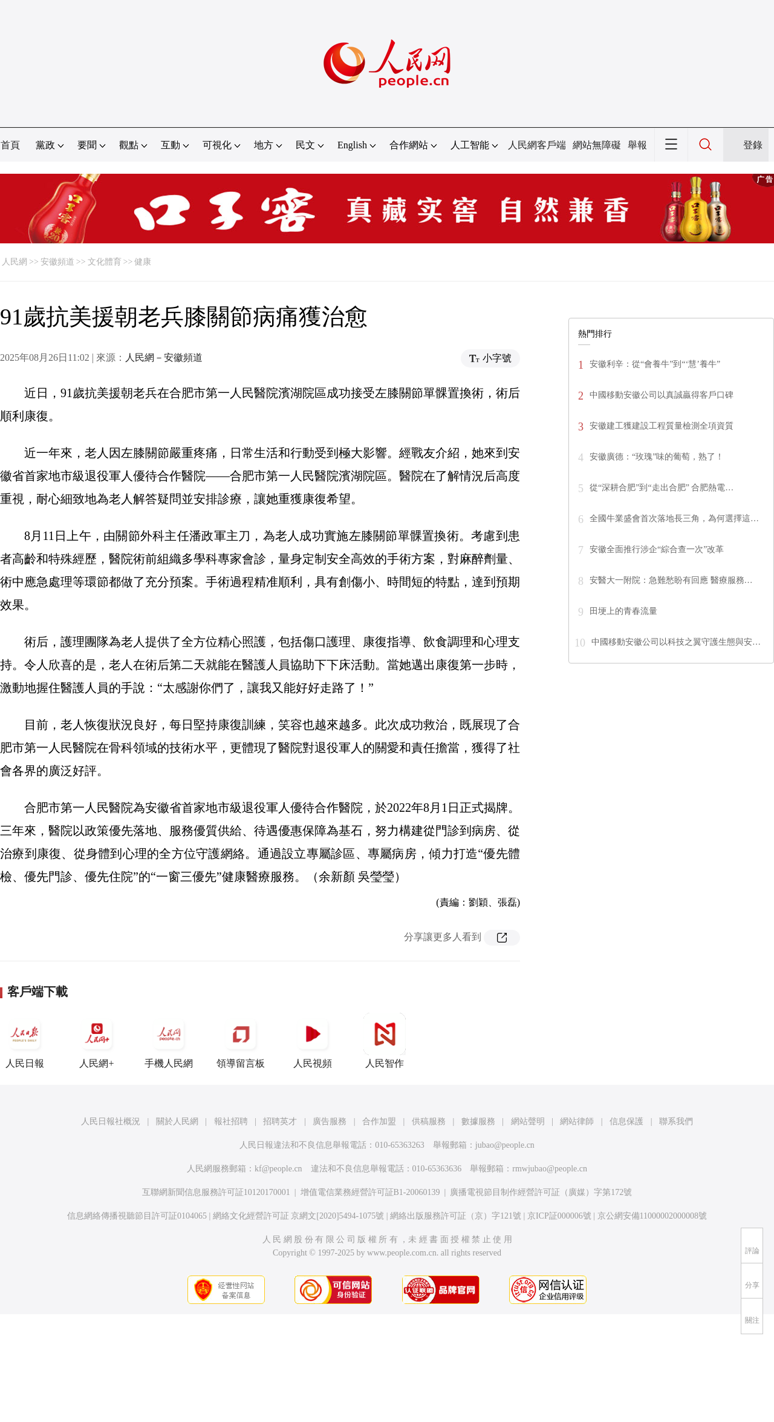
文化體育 (105, 261)
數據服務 (478, 1121)
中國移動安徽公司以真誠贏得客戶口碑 (661, 395)
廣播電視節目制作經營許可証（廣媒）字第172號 (541, 1192)
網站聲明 (528, 1121)
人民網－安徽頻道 (164, 357)
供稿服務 (429, 1121)
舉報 (637, 145)
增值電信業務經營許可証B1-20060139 (370, 1192)
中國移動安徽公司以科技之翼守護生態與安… (676, 642)
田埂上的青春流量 (623, 611)
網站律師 (577, 1121)
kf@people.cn (278, 1168)
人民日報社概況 (110, 1121)
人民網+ (97, 1040)
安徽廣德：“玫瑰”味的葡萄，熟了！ (657, 456)
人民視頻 (312, 1040)
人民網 (14, 261)
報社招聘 (231, 1121)
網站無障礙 (597, 145)
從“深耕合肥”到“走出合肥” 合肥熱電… (661, 487)
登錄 (753, 145)
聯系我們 (676, 1121)
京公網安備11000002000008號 (652, 1215)
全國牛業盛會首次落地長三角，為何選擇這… (674, 518)
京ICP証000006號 (559, 1215)
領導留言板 (240, 1040)
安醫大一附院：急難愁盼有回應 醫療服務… (671, 580)
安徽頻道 (57, 261)
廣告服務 (329, 1121)
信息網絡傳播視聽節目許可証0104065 (137, 1215)
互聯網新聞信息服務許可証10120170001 (216, 1192)
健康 (142, 261)
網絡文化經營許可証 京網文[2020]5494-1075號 (299, 1215)
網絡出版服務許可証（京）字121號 (455, 1215)
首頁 (10, 145)
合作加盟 (379, 1121)
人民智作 (384, 1040)
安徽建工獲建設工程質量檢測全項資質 (661, 425)
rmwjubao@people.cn (549, 1168)
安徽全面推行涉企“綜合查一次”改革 (657, 549)
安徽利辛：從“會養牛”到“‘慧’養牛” (655, 364)
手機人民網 (169, 1040)
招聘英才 (280, 1121)
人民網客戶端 (537, 145)
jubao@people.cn (505, 1145)
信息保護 (626, 1121)
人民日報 (25, 1040)
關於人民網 (177, 1121)
